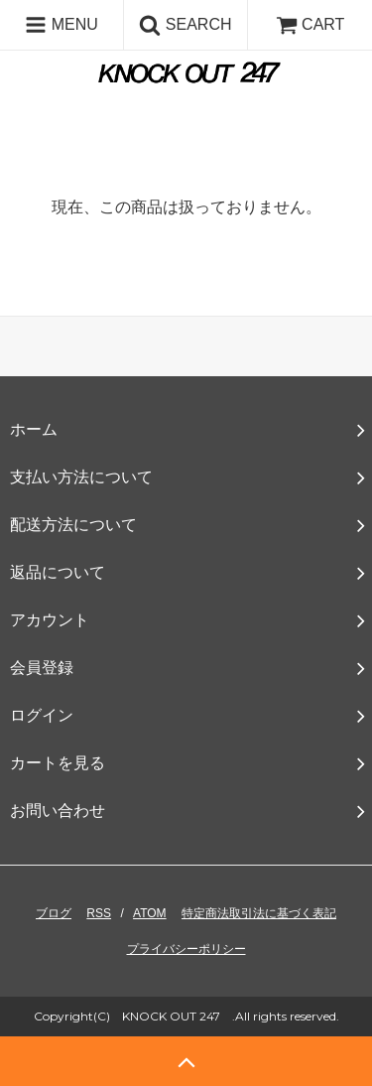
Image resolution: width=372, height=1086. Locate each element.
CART (310, 24)
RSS (98, 913)
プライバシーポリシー (186, 949)
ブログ (53, 913)
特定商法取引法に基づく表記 (259, 913)
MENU (61, 25)
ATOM (150, 913)
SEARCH (185, 25)
